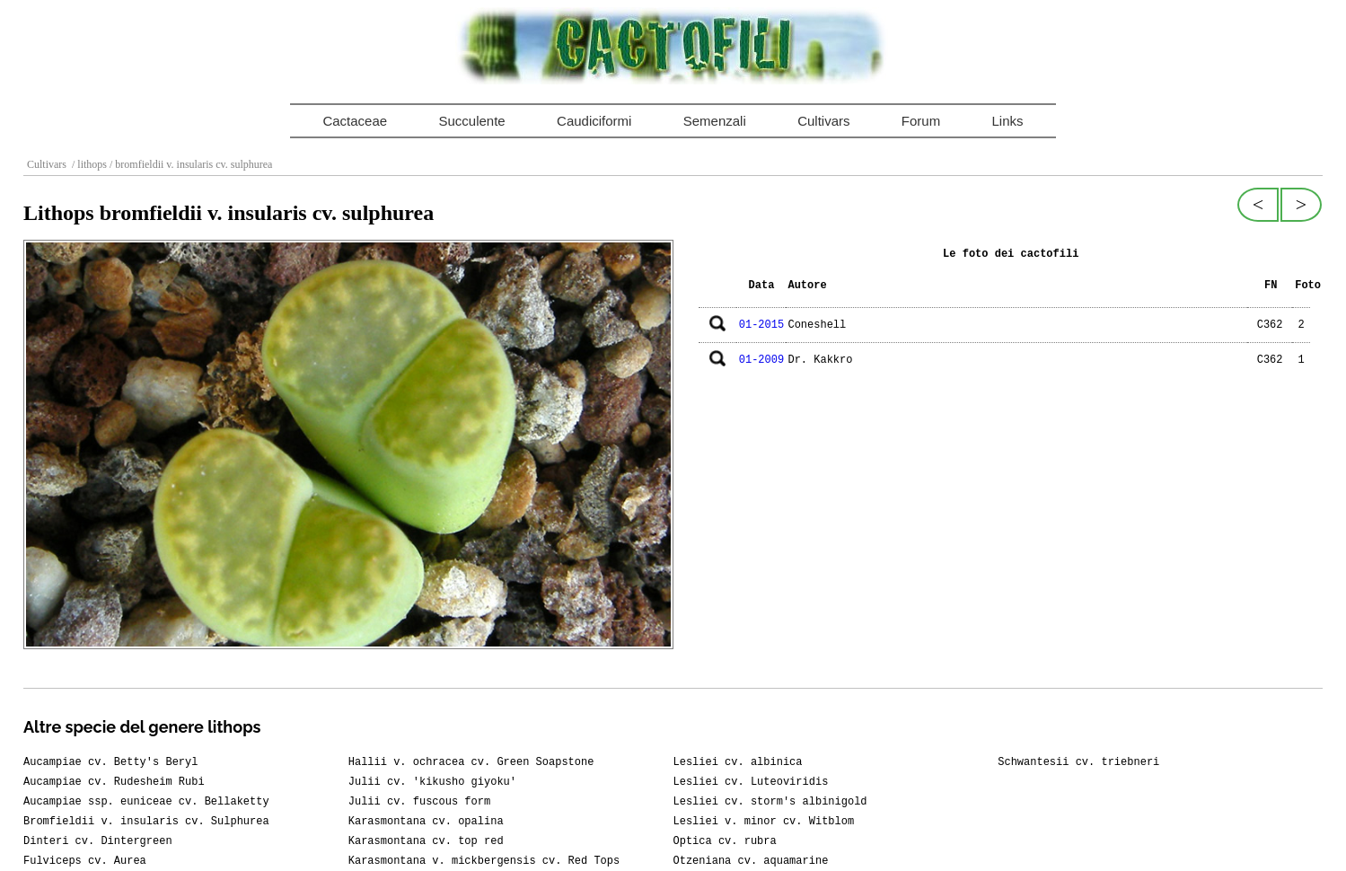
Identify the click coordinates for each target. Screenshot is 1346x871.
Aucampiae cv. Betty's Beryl (110, 762)
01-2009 (761, 360)
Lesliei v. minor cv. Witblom (764, 821)
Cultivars (823, 120)
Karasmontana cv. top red (426, 841)
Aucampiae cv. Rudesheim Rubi (114, 782)
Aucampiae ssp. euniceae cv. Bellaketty (146, 802)
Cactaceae (354, 120)
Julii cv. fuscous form (419, 802)
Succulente (471, 120)
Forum (921, 120)
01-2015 (761, 325)
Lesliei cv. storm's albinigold (770, 802)
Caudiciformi (594, 120)
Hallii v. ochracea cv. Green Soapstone (471, 762)
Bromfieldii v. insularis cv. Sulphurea (146, 821)
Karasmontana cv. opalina (426, 821)
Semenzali (714, 120)
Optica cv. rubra (725, 841)
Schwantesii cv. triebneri (1078, 762)
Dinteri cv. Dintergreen (97, 841)
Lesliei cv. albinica (738, 762)
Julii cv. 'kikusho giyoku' (432, 782)
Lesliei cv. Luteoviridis (751, 782)
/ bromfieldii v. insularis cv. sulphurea (189, 164)
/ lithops (88, 164)
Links (1008, 120)
